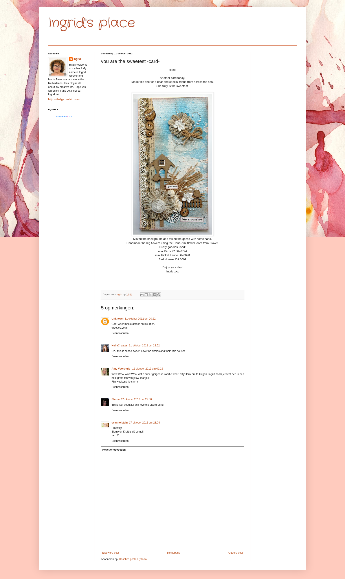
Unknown (117, 318)
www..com (64, 116)
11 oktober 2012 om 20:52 (140, 318)
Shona (116, 399)
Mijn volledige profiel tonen (63, 99)
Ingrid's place (91, 23)
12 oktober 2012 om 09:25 (147, 368)
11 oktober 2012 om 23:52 (144, 345)
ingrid (77, 59)
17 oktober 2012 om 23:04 (144, 422)
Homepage (173, 552)
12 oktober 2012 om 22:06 (136, 399)
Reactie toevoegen (114, 449)
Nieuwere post (110, 552)
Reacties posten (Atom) (133, 559)
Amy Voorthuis (121, 368)
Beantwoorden (120, 333)
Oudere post (235, 552)
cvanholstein (120, 422)
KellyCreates (120, 345)
